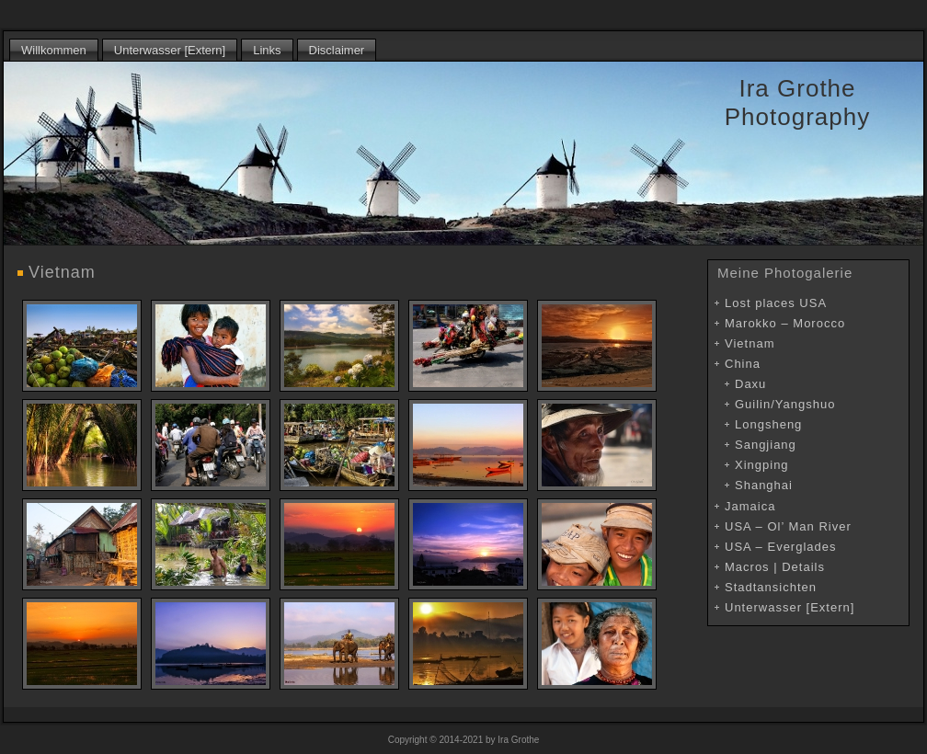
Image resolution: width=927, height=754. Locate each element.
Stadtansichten (771, 587)
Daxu (750, 384)
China (743, 364)
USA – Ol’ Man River (788, 526)
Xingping (762, 465)
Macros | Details (775, 567)
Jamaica (750, 506)
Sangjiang (765, 444)
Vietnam (62, 272)
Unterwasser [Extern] (789, 607)
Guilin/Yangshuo (785, 404)
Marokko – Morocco (785, 323)
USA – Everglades (781, 547)
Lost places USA (776, 303)
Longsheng (768, 424)
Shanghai (764, 485)
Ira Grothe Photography (797, 102)
